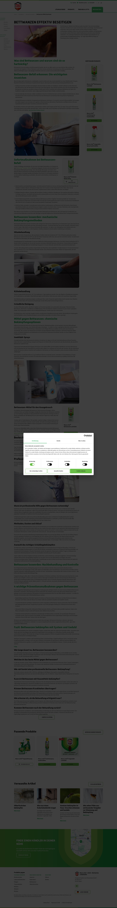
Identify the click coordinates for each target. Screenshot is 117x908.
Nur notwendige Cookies (36, 471)
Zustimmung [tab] (35, 440)
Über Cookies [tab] (81, 440)
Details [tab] (58, 440)
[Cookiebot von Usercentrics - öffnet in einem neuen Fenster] (85, 436)
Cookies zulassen (80, 471)
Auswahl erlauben (58, 471)
